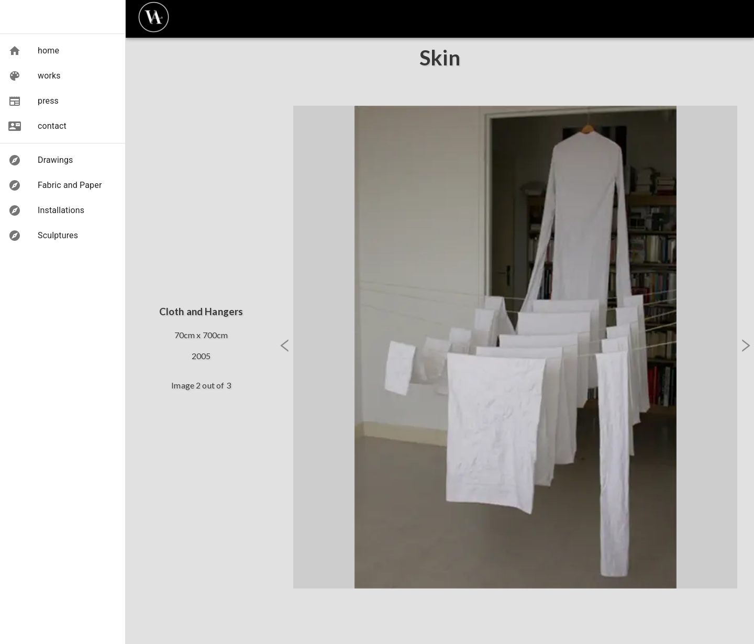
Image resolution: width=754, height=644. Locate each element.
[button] (34, 50)
